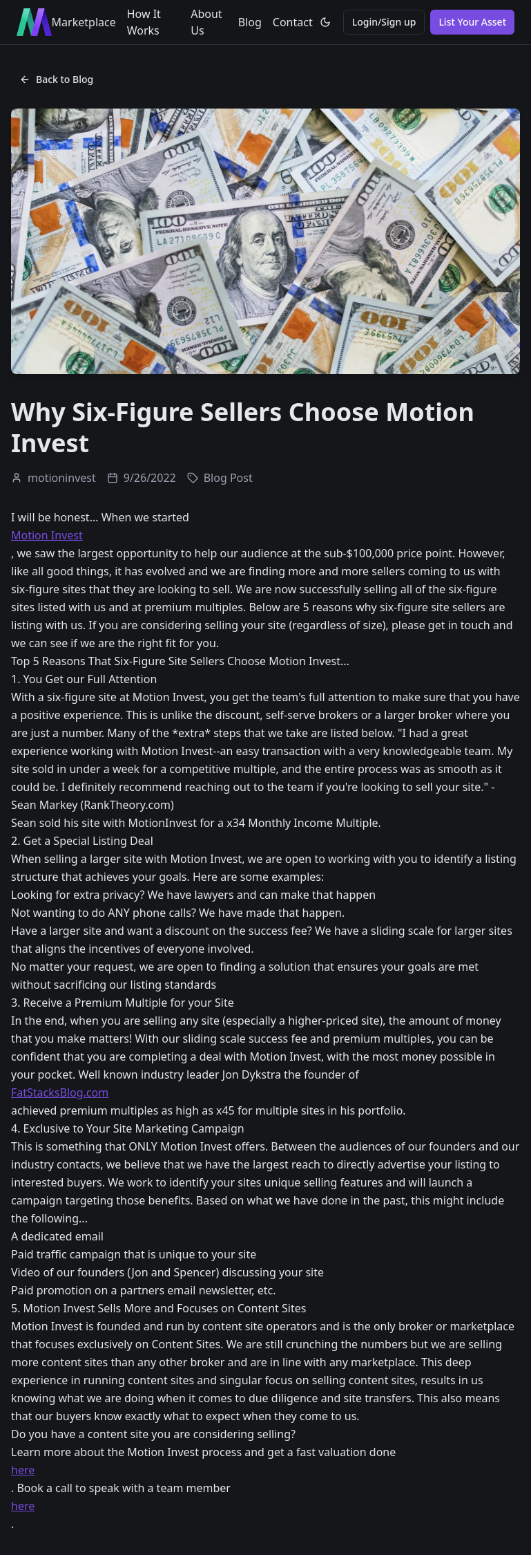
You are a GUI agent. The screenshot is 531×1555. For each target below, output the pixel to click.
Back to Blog (56, 79)
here (23, 1470)
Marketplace (84, 22)
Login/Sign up (384, 21)
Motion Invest (47, 535)
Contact (293, 22)
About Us (206, 22)
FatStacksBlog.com (59, 1092)
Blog (250, 22)
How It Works (144, 22)
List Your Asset (472, 21)
